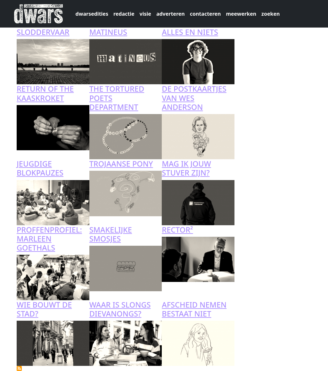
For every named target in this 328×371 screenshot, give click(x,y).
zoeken (270, 13)
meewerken (241, 13)
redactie (124, 13)
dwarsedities (92, 13)
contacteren (205, 13)
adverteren (170, 13)
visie (145, 13)
